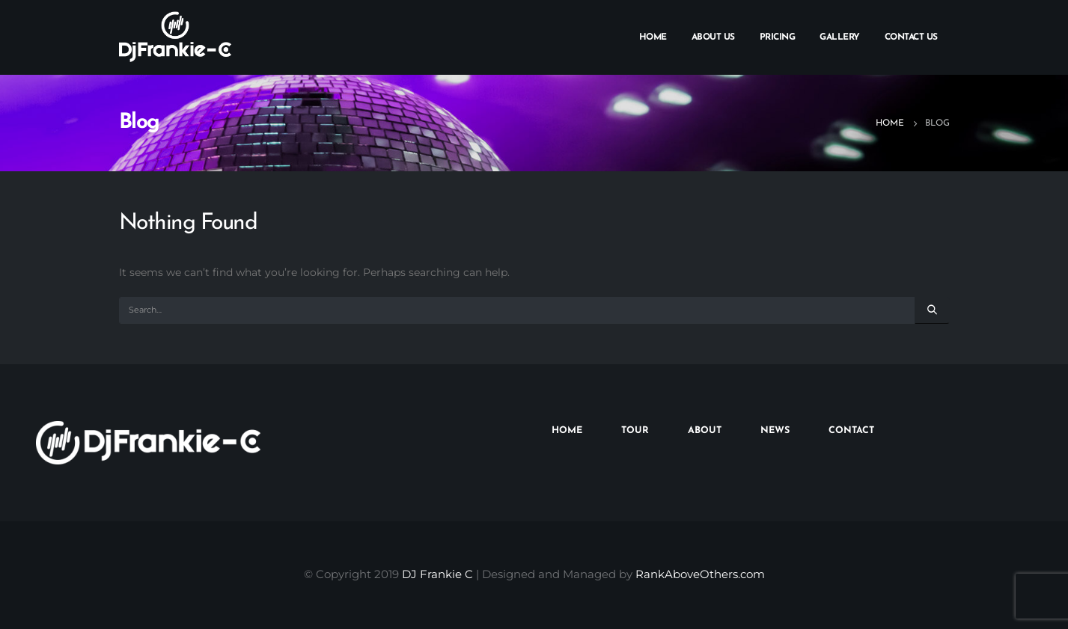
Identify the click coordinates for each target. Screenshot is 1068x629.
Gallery (840, 37)
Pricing (778, 37)
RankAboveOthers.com (700, 574)
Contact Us (911, 37)
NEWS (775, 430)
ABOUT (704, 430)
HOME (567, 430)
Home (653, 37)
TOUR (635, 430)
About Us (713, 37)
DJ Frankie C (437, 574)
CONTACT (851, 430)
